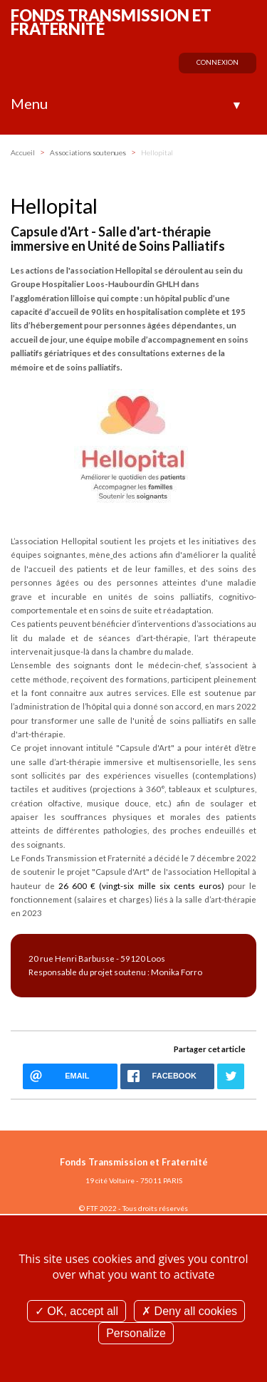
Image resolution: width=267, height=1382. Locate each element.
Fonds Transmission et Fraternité (111, 22)
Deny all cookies (189, 1311)
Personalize (136, 1333)
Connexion (218, 62)
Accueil (23, 152)
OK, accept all (76, 1311)
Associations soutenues (88, 152)
